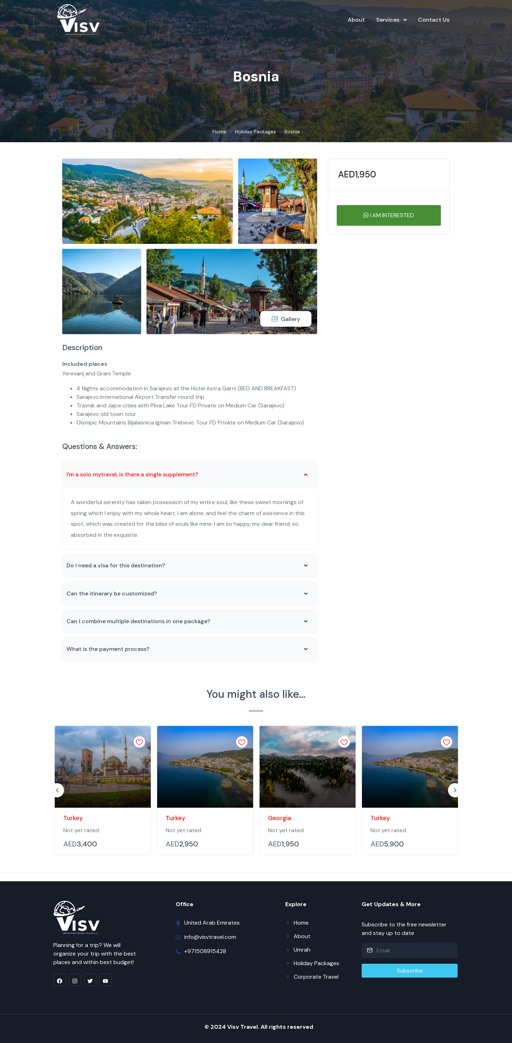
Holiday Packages (255, 131)
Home (219, 131)
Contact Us (433, 19)
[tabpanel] (102, 790)
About (356, 19)
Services (387, 19)
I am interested (388, 215)
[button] (189, 475)
